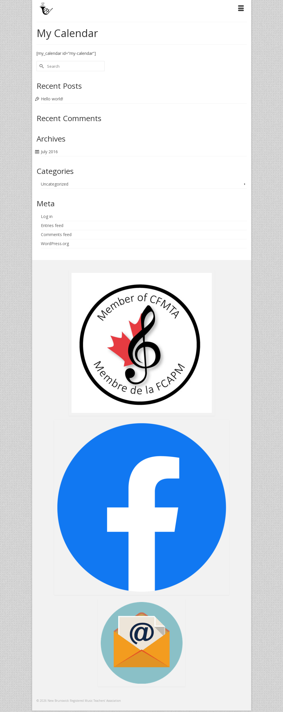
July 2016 (49, 151)
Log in (47, 216)
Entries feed (52, 225)
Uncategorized (54, 184)
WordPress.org (55, 243)
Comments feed (56, 234)
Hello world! (52, 99)
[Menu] (241, 9)
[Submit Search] (41, 66)
